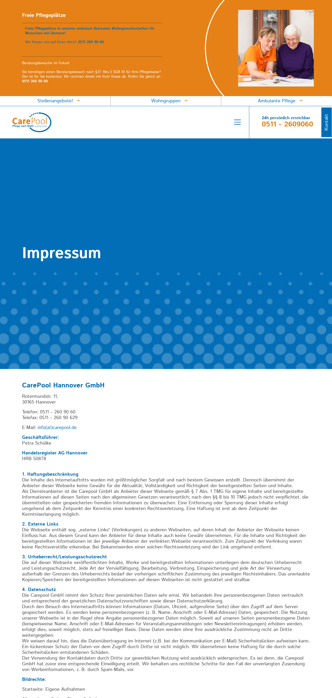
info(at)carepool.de (57, 427)
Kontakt (326, 122)
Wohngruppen (166, 101)
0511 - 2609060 (287, 124)
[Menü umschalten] (237, 122)
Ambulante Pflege (276, 101)
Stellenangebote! (55, 101)
